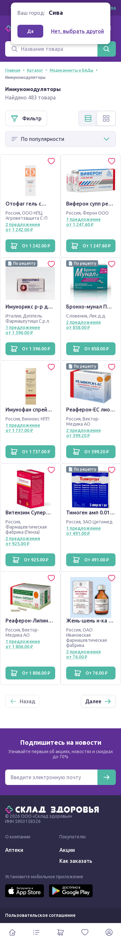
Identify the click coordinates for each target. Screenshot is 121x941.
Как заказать (75, 861)
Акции (67, 850)
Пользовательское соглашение (40, 915)
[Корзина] (60, 932)
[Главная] (53, 809)
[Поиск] (51, 49)
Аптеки (14, 850)
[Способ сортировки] (60, 139)
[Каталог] (36, 932)
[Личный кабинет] (109, 932)
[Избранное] (85, 932)
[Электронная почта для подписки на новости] (51, 777)
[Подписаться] (106, 777)
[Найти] (106, 49)
